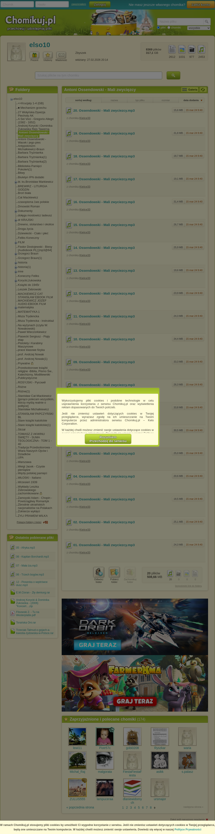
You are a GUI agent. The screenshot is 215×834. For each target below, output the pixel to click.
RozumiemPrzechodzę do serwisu (108, 439)
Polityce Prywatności (188, 829)
